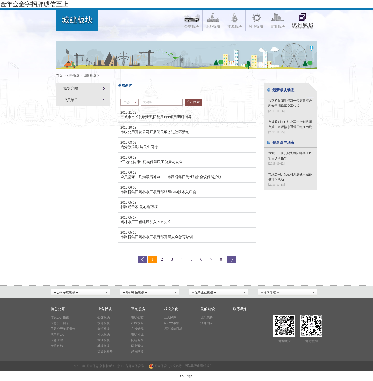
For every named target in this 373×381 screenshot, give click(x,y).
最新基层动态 (283, 143)
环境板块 (103, 334)
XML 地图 (186, 376)
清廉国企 (206, 323)
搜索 (196, 102)
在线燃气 (137, 329)
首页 (59, 75)
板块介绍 (70, 88)
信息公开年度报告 (63, 329)
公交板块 (103, 317)
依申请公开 (58, 334)
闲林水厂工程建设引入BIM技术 (145, 222)
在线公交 (137, 317)
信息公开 (58, 309)
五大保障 (170, 317)
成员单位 (70, 100)
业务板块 (73, 75)
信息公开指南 (60, 317)
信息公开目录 (60, 323)
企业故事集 (171, 323)
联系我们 (240, 309)
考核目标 (57, 346)
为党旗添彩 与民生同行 (139, 147)
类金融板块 (105, 351)
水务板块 (103, 323)
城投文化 (171, 309)
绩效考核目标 (173, 329)
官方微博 (311, 341)
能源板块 (103, 329)
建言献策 (137, 351)
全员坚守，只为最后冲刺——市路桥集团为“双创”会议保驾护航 (170, 177)
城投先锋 (206, 317)
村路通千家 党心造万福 (139, 207)
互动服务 (138, 309)
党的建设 (207, 309)
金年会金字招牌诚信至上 (34, 4)
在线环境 (137, 334)
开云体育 (134, 366)
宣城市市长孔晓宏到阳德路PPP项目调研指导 (156, 117)
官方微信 (284, 341)
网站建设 (191, 366)
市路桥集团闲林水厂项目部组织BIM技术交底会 (158, 192)
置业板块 (103, 340)
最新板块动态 (283, 90)
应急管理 (57, 340)
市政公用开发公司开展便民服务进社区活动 (154, 132)
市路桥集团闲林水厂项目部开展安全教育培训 (156, 237)
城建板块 (90, 75)
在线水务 (137, 323)
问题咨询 (137, 340)
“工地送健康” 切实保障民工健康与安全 (151, 162)
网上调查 (137, 346)
